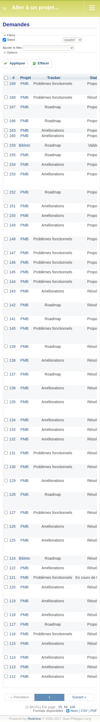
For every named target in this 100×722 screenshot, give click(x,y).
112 (12, 676)
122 (12, 568)
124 (12, 558)
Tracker (54, 78)
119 (12, 601)
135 (12, 402)
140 (12, 328)
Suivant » (79, 697)
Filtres (11, 35)
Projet (25, 78)
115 (12, 643)
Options (12, 52)
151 (12, 206)
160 (12, 136)
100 (72, 707)
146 (12, 262)
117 (12, 624)
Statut (10, 39)
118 (12, 615)
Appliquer (17, 63)
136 (12, 388)
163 (12, 130)
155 (12, 155)
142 (12, 305)
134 (12, 420)
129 (12, 480)
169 (12, 83)
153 (12, 174)
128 (12, 494)
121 (12, 577)
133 (12, 429)
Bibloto (24, 145)
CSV (84, 711)
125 (12, 540)
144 (12, 281)
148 (12, 239)
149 (12, 225)
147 (12, 253)
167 (12, 107)
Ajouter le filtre (12, 47)
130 (12, 467)
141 (12, 319)
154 (12, 164)
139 (12, 346)
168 (12, 97)
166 (12, 121)
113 (12, 667)
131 (12, 453)
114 (12, 657)
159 (12, 145)
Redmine (34, 719)
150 (12, 215)
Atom (74, 711)
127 (12, 512)
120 (12, 587)
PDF (93, 711)
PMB (25, 83)
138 (12, 360)
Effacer (43, 63)
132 (12, 439)
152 (12, 192)
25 (60, 707)
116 (12, 634)
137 (12, 374)
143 (12, 291)
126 (12, 526)
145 (12, 272)
